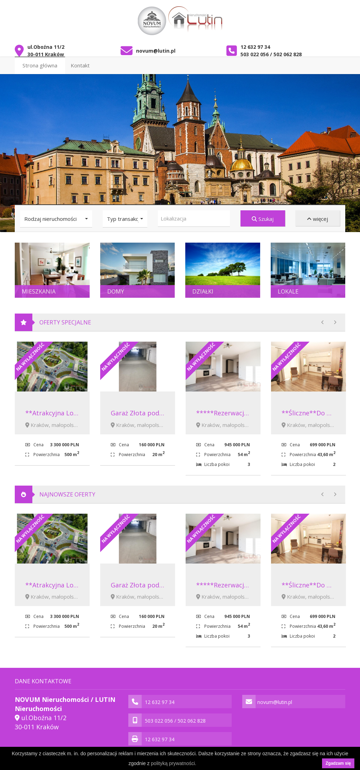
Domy (115, 288)
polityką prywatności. (173, 763)
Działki (202, 288)
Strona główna (39, 62)
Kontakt (80, 62)
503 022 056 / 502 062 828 (271, 51)
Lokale (288, 288)
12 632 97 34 (255, 43)
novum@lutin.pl (155, 47)
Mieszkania (39, 288)
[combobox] (194, 215)
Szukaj (263, 215)
